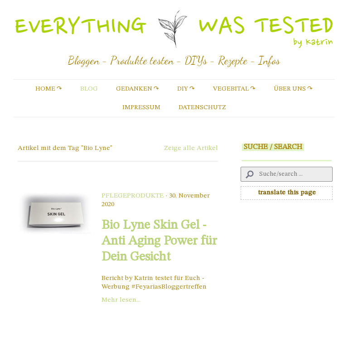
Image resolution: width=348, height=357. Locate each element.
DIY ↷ (186, 89)
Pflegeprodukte (133, 196)
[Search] (287, 174)
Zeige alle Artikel (191, 148)
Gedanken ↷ (137, 89)
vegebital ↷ (234, 89)
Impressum (141, 107)
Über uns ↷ (293, 89)
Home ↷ (48, 89)
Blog (89, 89)
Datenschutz (202, 107)
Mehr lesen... (121, 300)
